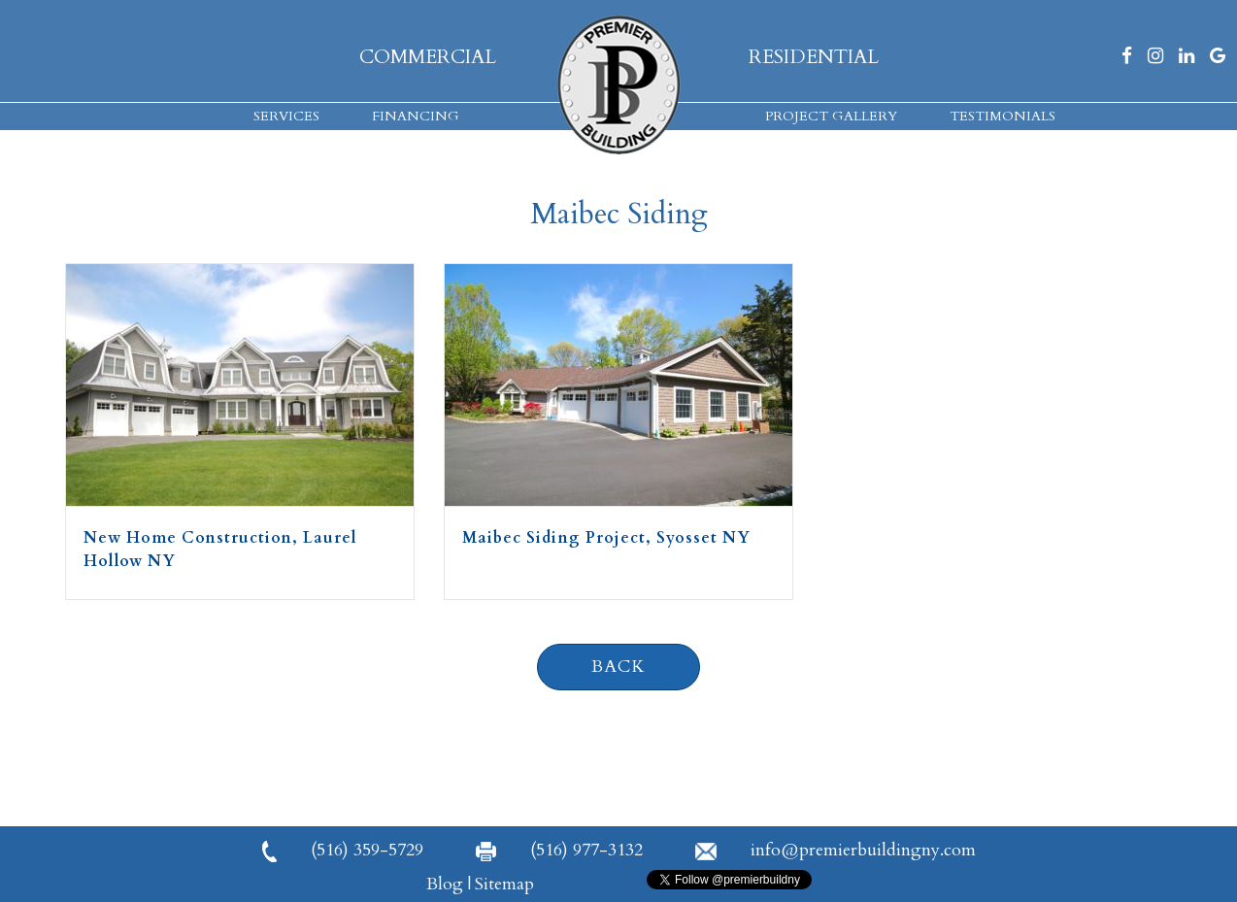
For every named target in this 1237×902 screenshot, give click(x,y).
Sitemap (504, 884)
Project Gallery (831, 116)
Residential (814, 57)
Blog (444, 884)
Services (286, 116)
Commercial (427, 57)
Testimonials (1002, 116)
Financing (415, 116)
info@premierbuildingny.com (835, 850)
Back (618, 666)
